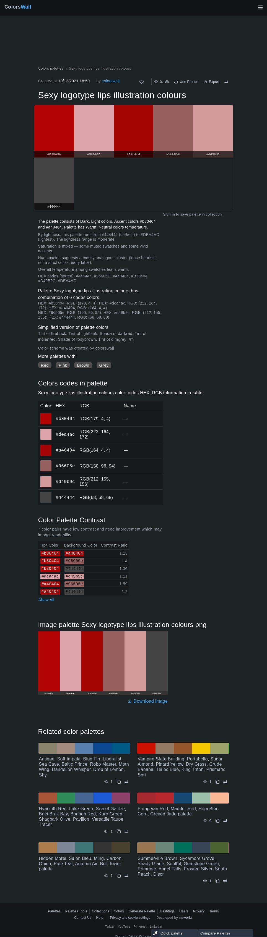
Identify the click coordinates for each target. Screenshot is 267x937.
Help (99, 918)
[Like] (141, 82)
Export (211, 82)
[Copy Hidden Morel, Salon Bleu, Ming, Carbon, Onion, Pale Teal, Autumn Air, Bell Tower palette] (118, 876)
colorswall (111, 81)
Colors (17, 7)
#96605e (65, 466)
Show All (46, 600)
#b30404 (65, 419)
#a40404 (65, 450)
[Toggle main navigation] (260, 7)
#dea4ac (65, 434)
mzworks (186, 918)
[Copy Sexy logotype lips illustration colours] (132, 339)
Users (183, 911)
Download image (148, 701)
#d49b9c (65, 482)
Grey (104, 365)
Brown (83, 365)
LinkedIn (156, 926)
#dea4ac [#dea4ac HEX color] (46, 430)
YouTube (124, 926)
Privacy (199, 911)
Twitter (110, 926)
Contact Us (83, 918)
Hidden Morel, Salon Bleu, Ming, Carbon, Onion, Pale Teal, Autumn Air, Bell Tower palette (81, 863)
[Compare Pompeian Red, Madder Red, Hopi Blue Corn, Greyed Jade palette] (225, 821)
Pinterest (140, 926)
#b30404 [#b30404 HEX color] (46, 414)
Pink (63, 365)
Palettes (54, 911)
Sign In (169, 214)
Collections (100, 911)
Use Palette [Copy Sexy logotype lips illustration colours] (186, 82)
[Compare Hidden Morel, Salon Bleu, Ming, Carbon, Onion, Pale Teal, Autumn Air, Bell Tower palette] (126, 876)
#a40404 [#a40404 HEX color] (46, 446)
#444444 (65, 497)
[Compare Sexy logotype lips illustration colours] (226, 81)
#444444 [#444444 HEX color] (46, 493)
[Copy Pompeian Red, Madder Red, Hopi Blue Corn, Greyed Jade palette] (217, 821)
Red (45, 365)
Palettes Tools (76, 911)
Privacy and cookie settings (130, 918)
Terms (214, 911)
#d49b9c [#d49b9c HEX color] (46, 477)
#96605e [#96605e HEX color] (46, 462)
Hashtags (167, 911)
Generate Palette (142, 911)
